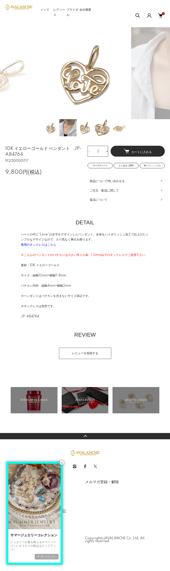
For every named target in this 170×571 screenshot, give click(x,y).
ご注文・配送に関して (104, 190)
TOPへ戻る (85, 436)
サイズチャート (100, 165)
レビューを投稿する (85, 353)
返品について (98, 200)
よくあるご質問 (126, 165)
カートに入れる (138, 151)
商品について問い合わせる (107, 181)
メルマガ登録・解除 (102, 482)
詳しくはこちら (48, 556)
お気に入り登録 (152, 165)
